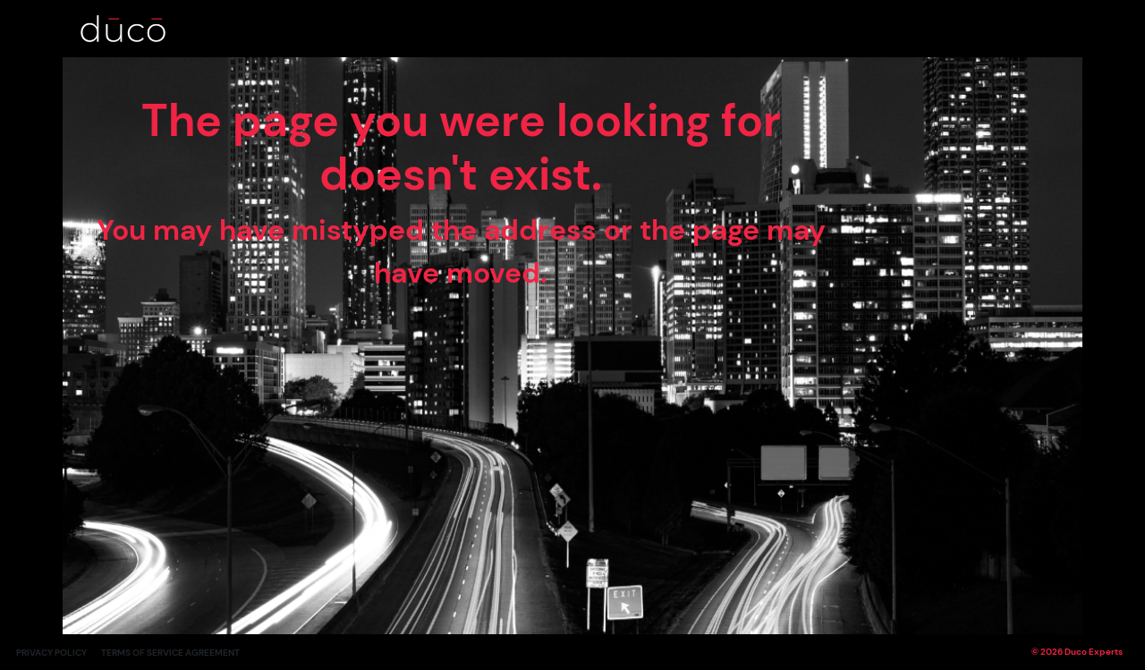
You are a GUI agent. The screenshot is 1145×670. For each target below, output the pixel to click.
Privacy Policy (51, 652)
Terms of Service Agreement (170, 652)
